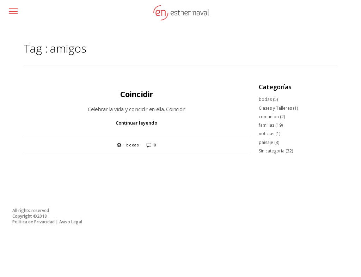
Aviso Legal (70, 222)
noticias (266, 134)
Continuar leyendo (136, 123)
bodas (132, 144)
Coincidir (136, 94)
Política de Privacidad (33, 222)
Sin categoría (271, 151)
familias (266, 125)
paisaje (266, 142)
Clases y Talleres (275, 108)
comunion (269, 117)
